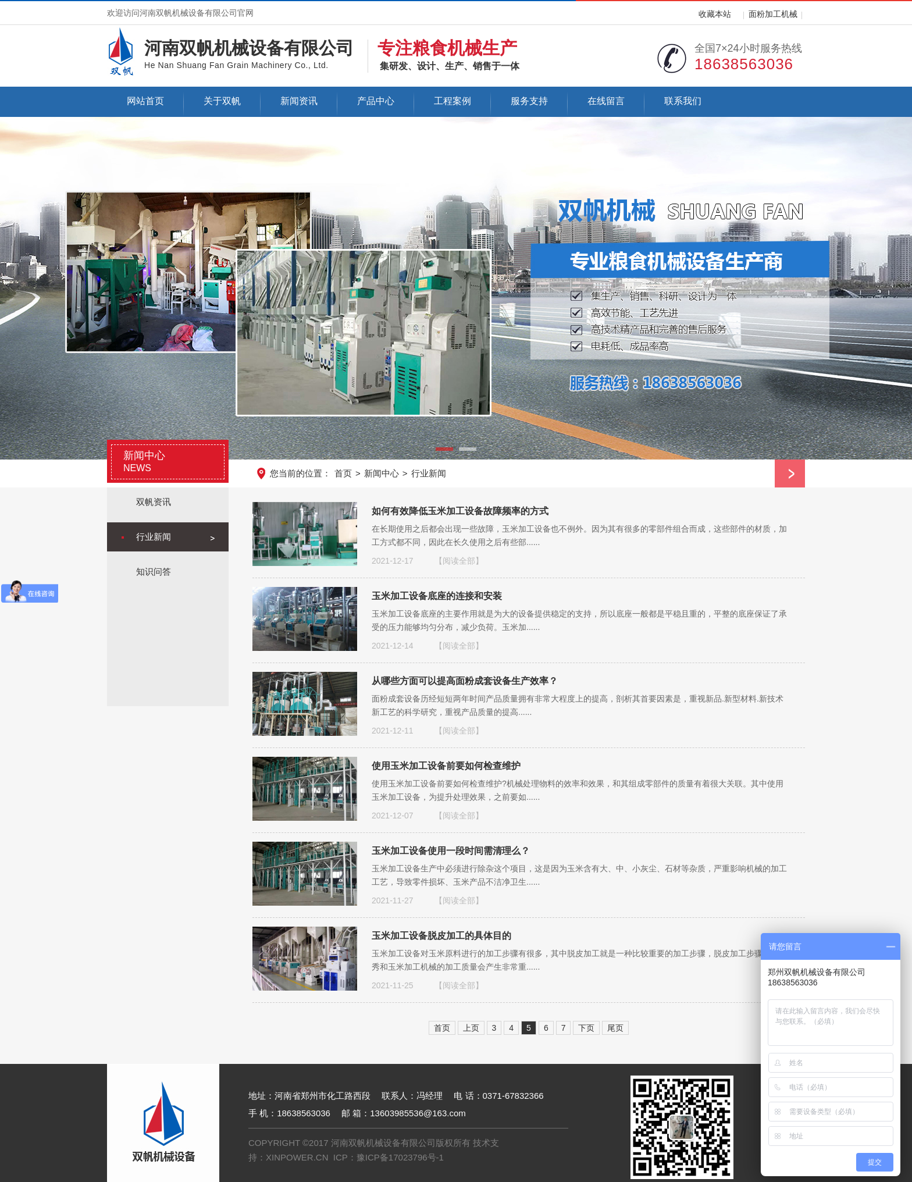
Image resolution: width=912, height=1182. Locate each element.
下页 (586, 1028)
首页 (343, 473)
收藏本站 (715, 14)
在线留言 (606, 101)
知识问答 (153, 571)
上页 (471, 1028)
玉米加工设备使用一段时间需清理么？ (451, 850)
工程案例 (452, 101)
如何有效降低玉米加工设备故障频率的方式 (460, 510)
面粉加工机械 (773, 14)
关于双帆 (222, 101)
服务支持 (529, 101)
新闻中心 (381, 473)
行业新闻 (428, 473)
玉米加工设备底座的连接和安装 (437, 595)
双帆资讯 (153, 502)
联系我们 (682, 101)
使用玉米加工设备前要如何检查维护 (446, 765)
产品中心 (375, 101)
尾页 (615, 1028)
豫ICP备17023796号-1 (400, 1157)
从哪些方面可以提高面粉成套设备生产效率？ (465, 680)
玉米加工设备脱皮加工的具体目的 (441, 935)
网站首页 (145, 101)
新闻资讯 (299, 101)
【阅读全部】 (458, 560)
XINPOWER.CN (297, 1157)
